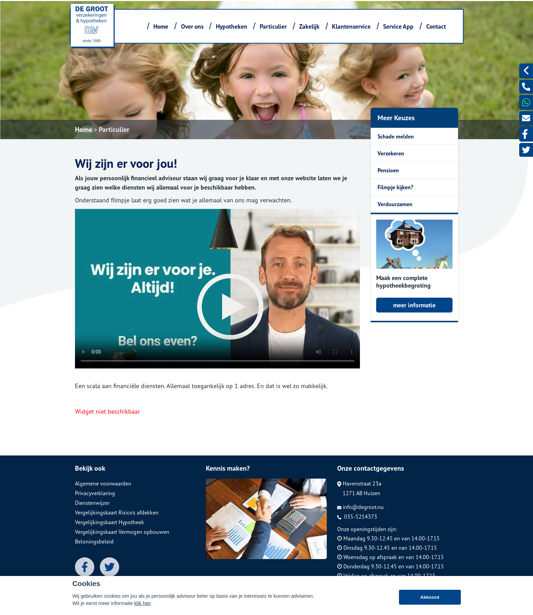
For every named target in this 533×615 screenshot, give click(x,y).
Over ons (192, 26)
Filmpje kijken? (395, 187)
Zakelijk (309, 26)
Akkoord (429, 597)
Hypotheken (231, 26)
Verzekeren (391, 153)
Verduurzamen (395, 204)
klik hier (142, 603)
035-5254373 (357, 516)
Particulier (273, 26)
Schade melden (396, 136)
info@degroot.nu (360, 507)
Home (160, 26)
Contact (436, 26)
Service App (398, 26)
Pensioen (388, 170)
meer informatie (414, 305)
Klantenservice (351, 26)
